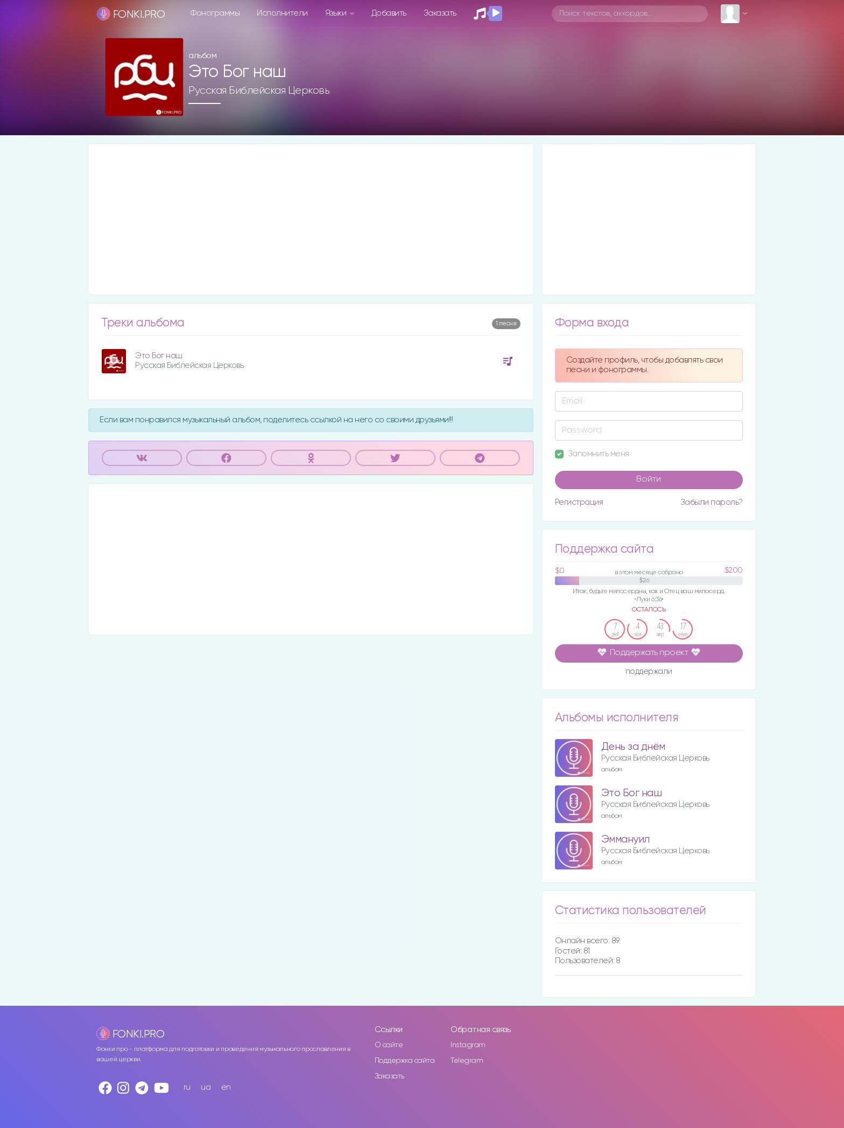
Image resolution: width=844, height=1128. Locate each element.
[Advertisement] (310, 219)
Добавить (388, 13)
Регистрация (579, 502)
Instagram (468, 1045)
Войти (648, 479)
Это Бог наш (158, 356)
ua (205, 1087)
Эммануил (625, 839)
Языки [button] (336, 13)
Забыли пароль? (711, 502)
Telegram (467, 1060)
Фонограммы (215, 13)
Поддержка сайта (405, 1060)
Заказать (440, 13)
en (226, 1087)
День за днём (633, 747)
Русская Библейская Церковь (258, 90)
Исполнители (282, 13)
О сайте (389, 1045)
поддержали (648, 672)
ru (187, 1087)
